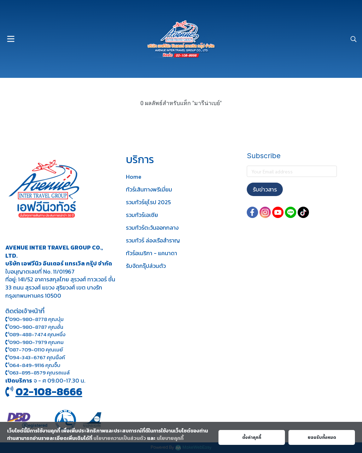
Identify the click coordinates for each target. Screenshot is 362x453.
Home (133, 176)
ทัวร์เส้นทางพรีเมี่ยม (149, 189)
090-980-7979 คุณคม (36, 342)
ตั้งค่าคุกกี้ (251, 437)
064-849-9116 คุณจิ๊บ (32, 365)
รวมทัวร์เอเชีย (142, 215)
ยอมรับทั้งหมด (322, 437)
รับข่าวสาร (265, 189)
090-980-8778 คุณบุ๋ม (34, 319)
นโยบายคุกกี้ (170, 438)
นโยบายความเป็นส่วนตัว (119, 438)
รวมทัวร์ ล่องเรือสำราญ (153, 240)
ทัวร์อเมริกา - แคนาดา (151, 253)
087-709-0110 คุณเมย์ (36, 349)
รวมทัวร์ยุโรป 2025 (148, 202)
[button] (353, 39)
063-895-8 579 (27, 372)
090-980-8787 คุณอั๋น (36, 327)
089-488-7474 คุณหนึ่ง (35, 334)
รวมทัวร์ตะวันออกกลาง (152, 227)
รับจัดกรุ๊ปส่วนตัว (146, 266)
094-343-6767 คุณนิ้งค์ (35, 357)
